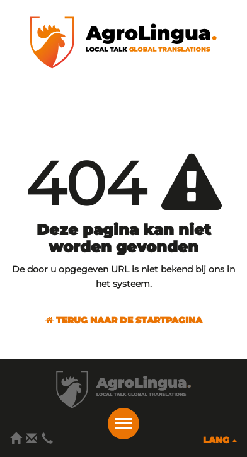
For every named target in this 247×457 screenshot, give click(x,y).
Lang (220, 440)
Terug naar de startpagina (123, 320)
